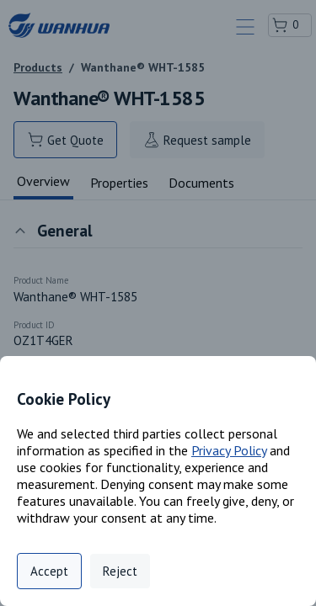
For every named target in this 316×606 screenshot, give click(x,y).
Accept (49, 571)
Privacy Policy (228, 450)
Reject (120, 571)
